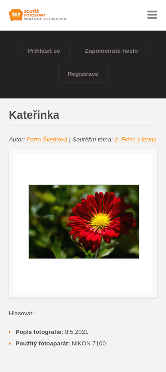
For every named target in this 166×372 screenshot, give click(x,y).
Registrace (83, 73)
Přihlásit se (44, 50)
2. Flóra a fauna (136, 139)
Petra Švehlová (47, 139)
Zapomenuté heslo (111, 50)
